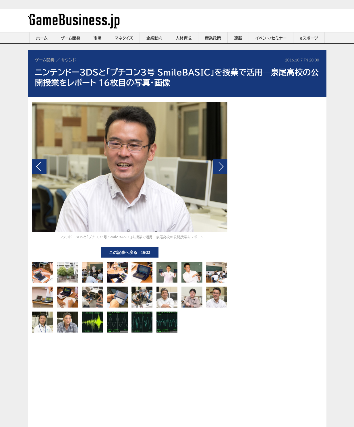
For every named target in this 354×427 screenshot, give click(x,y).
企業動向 (154, 38)
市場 (98, 38)
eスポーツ (309, 38)
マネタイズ (124, 38)
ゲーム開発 (70, 38)
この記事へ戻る (129, 252)
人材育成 (184, 38)
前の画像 (39, 166)
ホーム (41, 38)
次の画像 (220, 166)
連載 (238, 38)
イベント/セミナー (271, 38)
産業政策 (213, 38)
